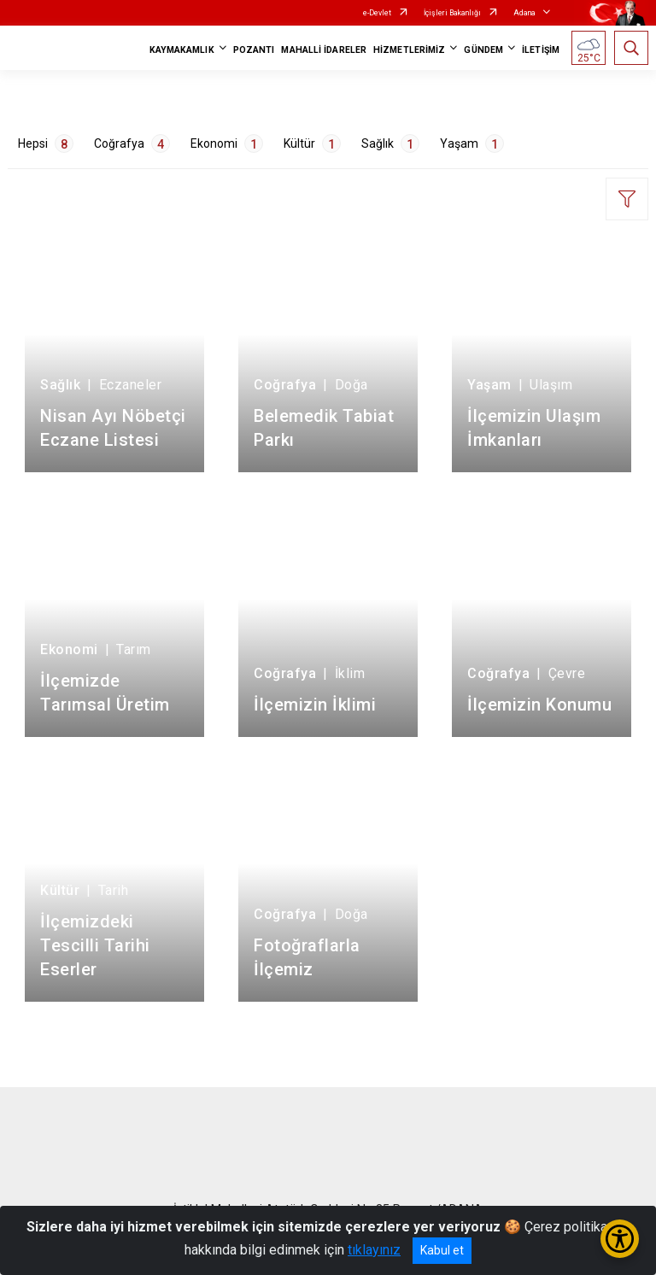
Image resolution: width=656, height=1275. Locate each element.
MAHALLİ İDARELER (323, 50)
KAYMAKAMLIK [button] (181, 50)
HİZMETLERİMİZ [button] (409, 50)
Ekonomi (226, 143)
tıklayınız (374, 1250)
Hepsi (45, 143)
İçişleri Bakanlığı (452, 13)
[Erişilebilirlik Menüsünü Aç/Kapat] (619, 1238)
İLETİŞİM (540, 50)
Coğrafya (132, 143)
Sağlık (390, 143)
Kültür (312, 143)
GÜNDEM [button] (483, 50)
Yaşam (472, 143)
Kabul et (442, 1250)
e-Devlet (377, 13)
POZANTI (254, 50)
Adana (524, 13)
